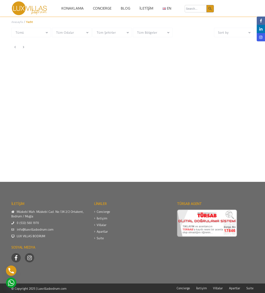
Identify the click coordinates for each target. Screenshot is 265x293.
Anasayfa (17, 22)
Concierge (103, 211)
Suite (100, 238)
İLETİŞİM (146, 8)
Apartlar (102, 231)
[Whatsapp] (11, 283)
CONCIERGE (102, 8)
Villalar (101, 225)
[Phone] (11, 271)
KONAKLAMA (72, 8)
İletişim (102, 218)
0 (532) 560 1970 (28, 223)
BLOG (125, 8)
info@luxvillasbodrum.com (35, 229)
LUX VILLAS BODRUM (31, 236)
